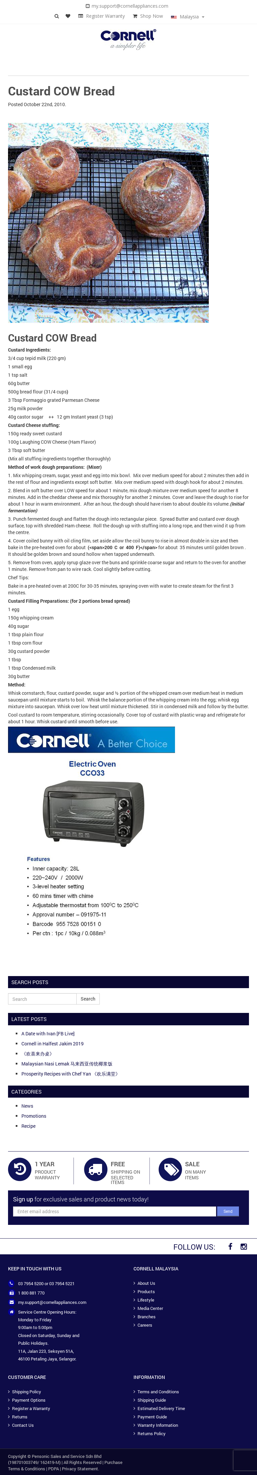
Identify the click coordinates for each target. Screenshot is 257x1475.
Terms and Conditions (158, 1392)
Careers (145, 1325)
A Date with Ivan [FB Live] (48, 1033)
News (27, 1106)
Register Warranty (105, 16)
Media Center (150, 1308)
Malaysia (187, 16)
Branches (147, 1317)
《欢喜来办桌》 (37, 1053)
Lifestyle (146, 1300)
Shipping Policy (26, 1392)
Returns (19, 1417)
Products (146, 1291)
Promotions (33, 1116)
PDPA (53, 1469)
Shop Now (151, 16)
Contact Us (23, 1425)
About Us (146, 1283)
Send (228, 1211)
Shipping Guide (152, 1400)
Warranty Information (158, 1425)
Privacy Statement (80, 1469)
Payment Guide (152, 1417)
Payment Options (29, 1400)
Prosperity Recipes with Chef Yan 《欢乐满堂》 (70, 1074)
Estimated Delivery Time (161, 1408)
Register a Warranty (31, 1408)
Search (88, 998)
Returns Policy (152, 1433)
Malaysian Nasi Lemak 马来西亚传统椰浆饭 (66, 1063)
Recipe (28, 1126)
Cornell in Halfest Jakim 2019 (52, 1043)
